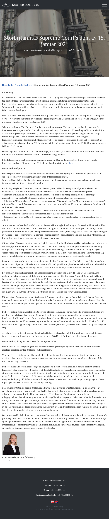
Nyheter (28, 84)
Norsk (52, 502)
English (57, 502)
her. (71, 163)
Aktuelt (19, 84)
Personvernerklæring (54, 506)
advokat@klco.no (58, 490)
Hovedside (7, 84)
